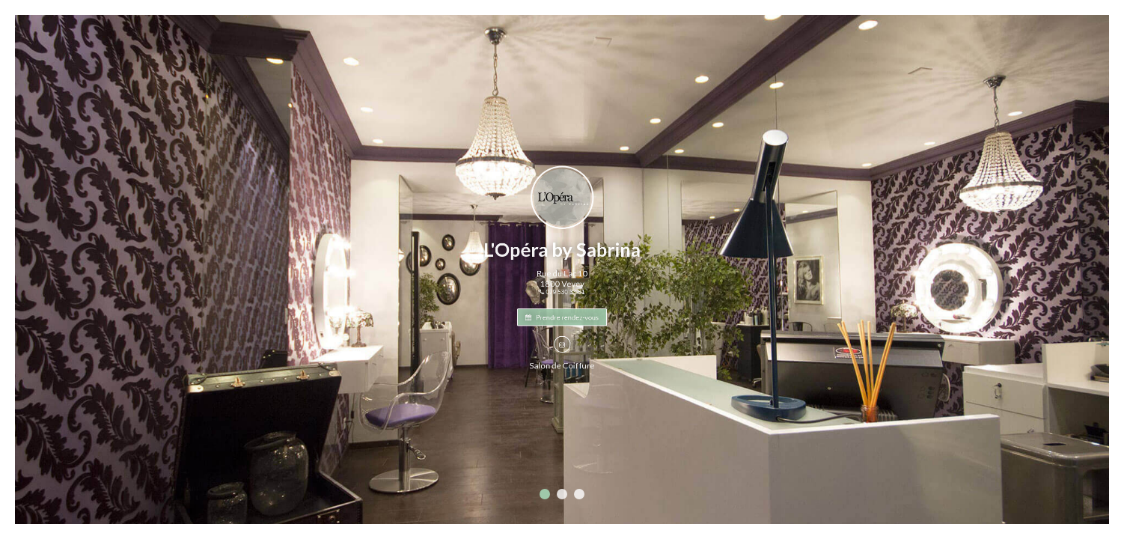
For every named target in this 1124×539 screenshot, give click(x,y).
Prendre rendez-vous (562, 313)
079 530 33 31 (562, 290)
